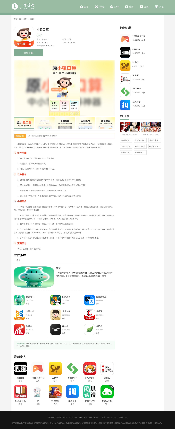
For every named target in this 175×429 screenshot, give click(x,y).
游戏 (99, 6)
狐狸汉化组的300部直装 (141, 140)
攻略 (144, 6)
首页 (84, 6)
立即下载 (28, 52)
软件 (114, 6)
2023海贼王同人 (141, 152)
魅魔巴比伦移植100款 (155, 140)
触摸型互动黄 (140, 146)
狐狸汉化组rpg (126, 152)
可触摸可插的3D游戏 (126, 140)
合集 (159, 6)
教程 (129, 6)
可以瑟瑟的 (126, 146)
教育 (25, 19)
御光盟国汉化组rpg (155, 146)
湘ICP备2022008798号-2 (89, 417)
